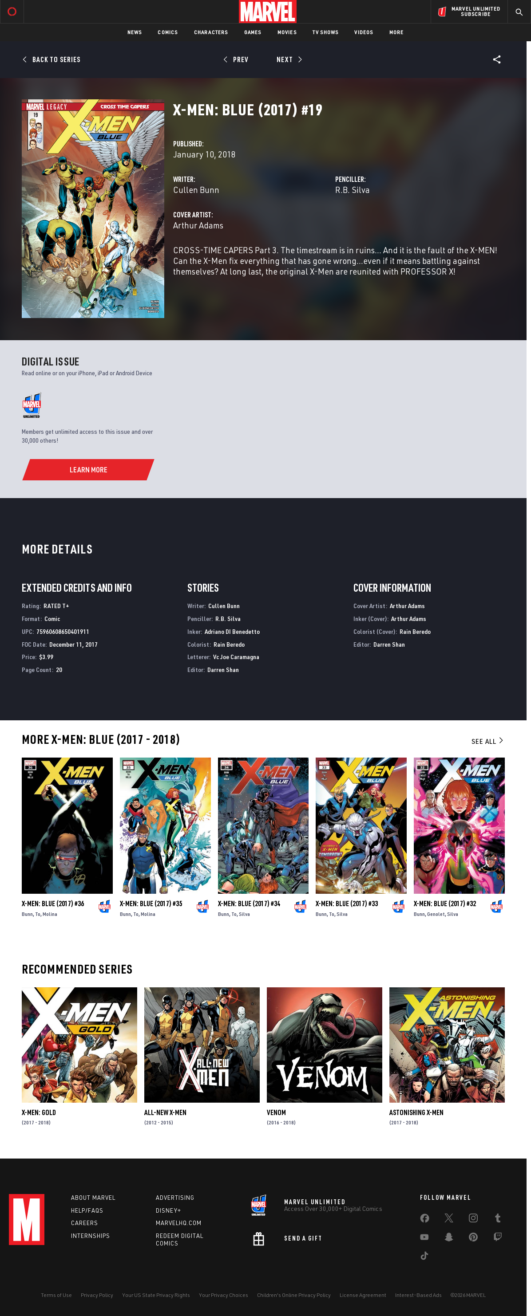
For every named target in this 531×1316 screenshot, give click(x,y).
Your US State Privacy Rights (156, 1295)
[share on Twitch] (497, 1238)
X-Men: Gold (39, 1112)
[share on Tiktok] (424, 1257)
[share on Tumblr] (497, 1219)
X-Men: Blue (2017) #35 (151, 903)
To (37, 914)
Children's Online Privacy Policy (294, 1295)
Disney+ (168, 1210)
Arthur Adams (198, 225)
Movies (287, 32)
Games (253, 32)
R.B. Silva (352, 190)
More (396, 32)
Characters (211, 32)
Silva (244, 914)
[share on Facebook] (424, 1220)
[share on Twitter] (448, 1219)
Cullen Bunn (196, 190)
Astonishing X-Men (416, 1112)
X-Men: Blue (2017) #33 (347, 903)
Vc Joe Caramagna (236, 656)
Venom (276, 1112)
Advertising (175, 1197)
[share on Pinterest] (473, 1238)
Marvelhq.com (179, 1222)
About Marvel (93, 1197)
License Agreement (363, 1295)
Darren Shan (223, 669)
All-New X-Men (165, 1112)
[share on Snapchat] (448, 1238)
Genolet (436, 914)
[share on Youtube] (424, 1238)
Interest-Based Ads (418, 1295)
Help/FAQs (87, 1210)
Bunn (27, 914)
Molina (50, 914)
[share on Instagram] (473, 1219)
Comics (168, 32)
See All (488, 741)
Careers (84, 1222)
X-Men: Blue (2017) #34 (249, 903)
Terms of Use (56, 1295)
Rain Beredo (229, 644)
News (134, 32)
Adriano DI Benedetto (232, 631)
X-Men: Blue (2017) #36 (53, 903)
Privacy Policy (97, 1295)
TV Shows (326, 32)
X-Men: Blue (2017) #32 (445, 903)
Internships (90, 1235)
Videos (363, 32)
